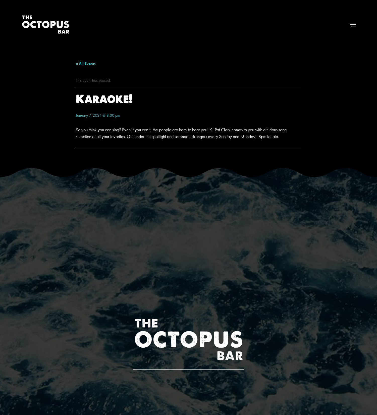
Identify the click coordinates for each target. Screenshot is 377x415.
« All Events (85, 63)
